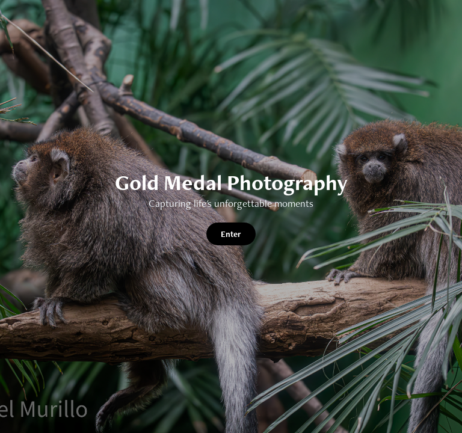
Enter (231, 234)
